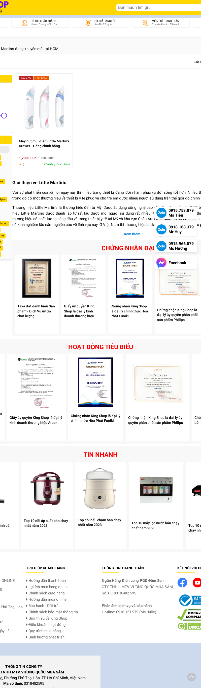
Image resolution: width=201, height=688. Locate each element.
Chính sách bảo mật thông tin (52, 612)
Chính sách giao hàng (45, 593)
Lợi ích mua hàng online (47, 587)
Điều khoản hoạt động (45, 624)
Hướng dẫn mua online (46, 599)
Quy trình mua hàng (43, 631)
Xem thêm (132, 234)
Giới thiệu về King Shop (46, 618)
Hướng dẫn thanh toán (46, 580)
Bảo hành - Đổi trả (42, 605)
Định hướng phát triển (45, 637)
